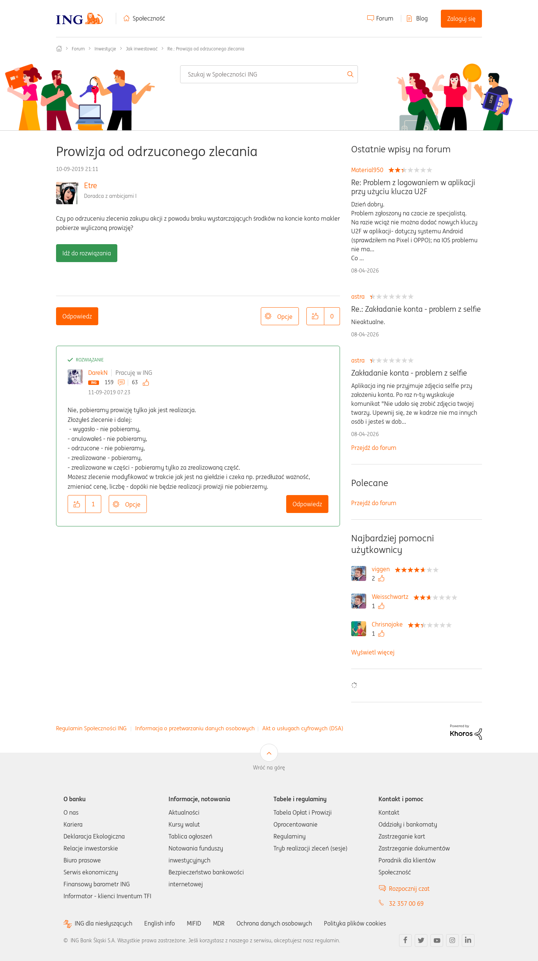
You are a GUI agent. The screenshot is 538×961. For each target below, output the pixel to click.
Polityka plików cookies (355, 923)
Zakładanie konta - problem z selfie (409, 372)
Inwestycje (105, 49)
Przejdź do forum (373, 447)
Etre (90, 185)
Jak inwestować (142, 49)
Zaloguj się (461, 18)
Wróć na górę (269, 767)
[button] (315, 316)
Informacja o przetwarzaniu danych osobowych (195, 728)
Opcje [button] (285, 316)
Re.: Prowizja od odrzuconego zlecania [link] (205, 49)
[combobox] (269, 74)
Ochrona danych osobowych (274, 923)
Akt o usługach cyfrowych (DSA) (302, 728)
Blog (422, 18)
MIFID (194, 923)
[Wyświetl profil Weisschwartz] (392, 596)
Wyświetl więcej (373, 652)
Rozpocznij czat (409, 888)
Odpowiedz (77, 316)
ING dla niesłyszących (103, 923)
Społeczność (149, 18)
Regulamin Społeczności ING (91, 728)
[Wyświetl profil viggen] (382, 569)
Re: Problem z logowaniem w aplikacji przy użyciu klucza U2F (413, 187)
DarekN (98, 372)
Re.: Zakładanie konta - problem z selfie (416, 309)
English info (159, 923)
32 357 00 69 (406, 903)
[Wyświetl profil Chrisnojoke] (389, 624)
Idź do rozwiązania (86, 253)
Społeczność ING (59, 49)
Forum (384, 18)
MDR (219, 923)
